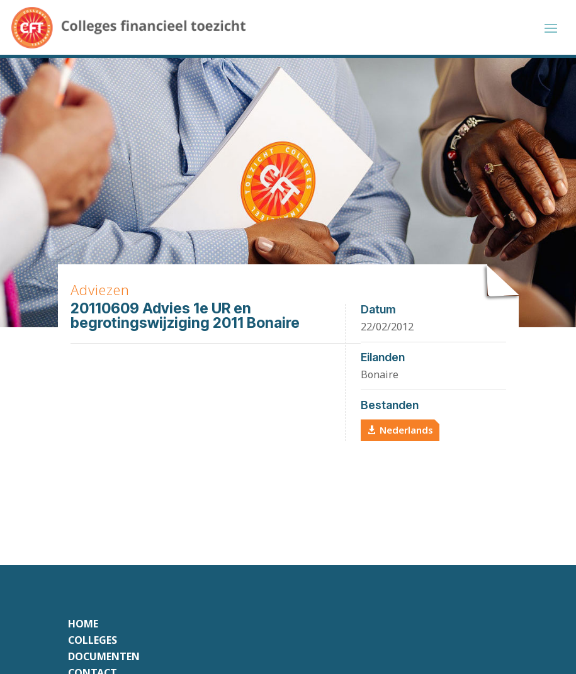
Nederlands (406, 431)
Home (83, 626)
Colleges (92, 642)
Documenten (104, 659)
